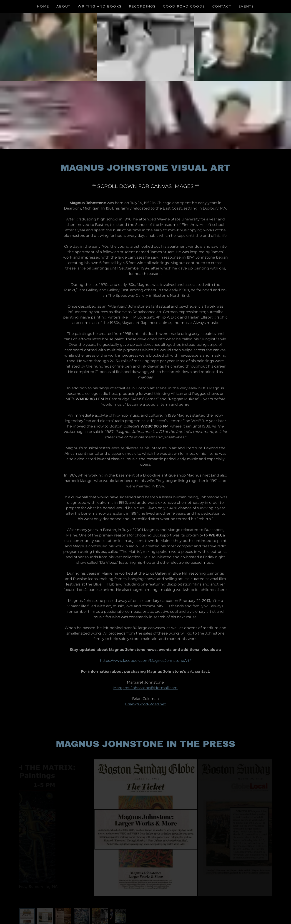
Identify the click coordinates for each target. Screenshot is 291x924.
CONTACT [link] (221, 6)
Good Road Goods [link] (184, 6)
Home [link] (43, 6)
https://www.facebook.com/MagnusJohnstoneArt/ (145, 660)
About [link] (63, 6)
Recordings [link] (142, 6)
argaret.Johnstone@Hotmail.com (147, 688)
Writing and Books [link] (100, 6)
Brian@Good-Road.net (145, 704)
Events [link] (246, 6)
